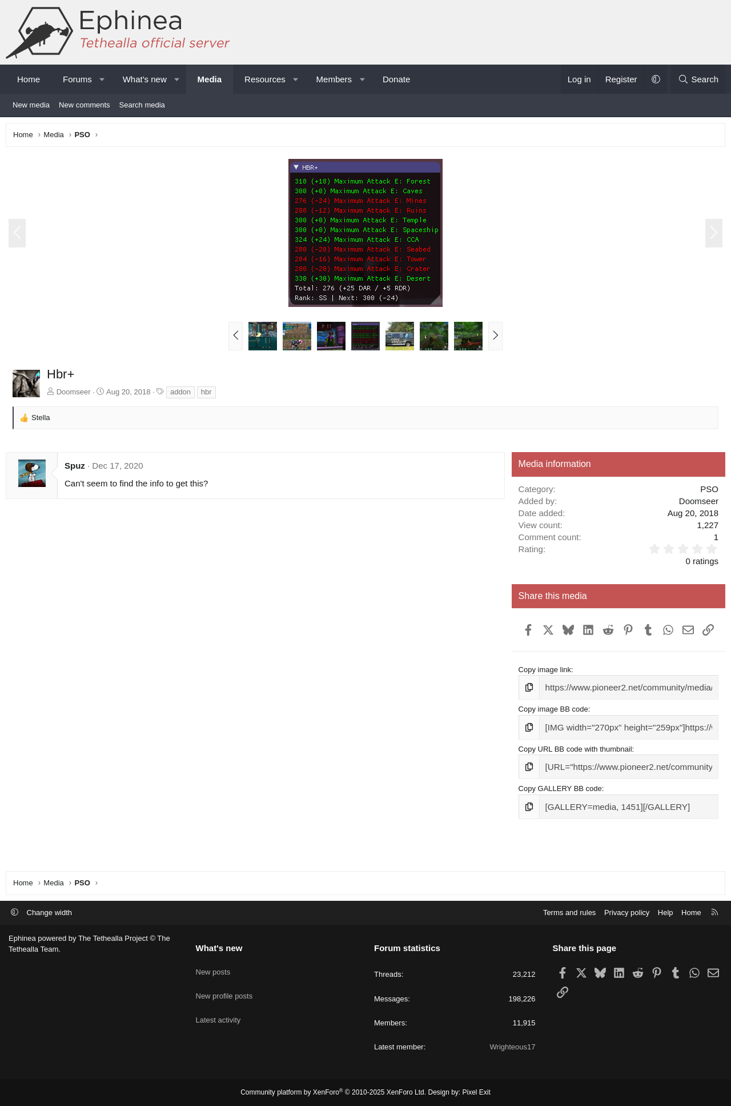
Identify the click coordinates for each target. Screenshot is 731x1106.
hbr (209, 394)
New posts (213, 968)
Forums (77, 79)
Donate (396, 79)
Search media (142, 105)
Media (210, 79)
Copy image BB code (552, 729)
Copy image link (544, 692)
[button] (102, 79)
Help (665, 912)
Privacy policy (626, 912)
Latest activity (218, 1009)
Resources (265, 79)
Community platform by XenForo (333, 1092)
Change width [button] (50, 912)
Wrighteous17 (513, 1047)
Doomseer (76, 394)
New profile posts (224, 988)
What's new (145, 79)
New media (31, 105)
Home (28, 79)
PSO (706, 492)
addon (183, 394)
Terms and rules (569, 912)
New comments (84, 105)
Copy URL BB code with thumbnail (574, 768)
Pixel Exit (477, 1092)
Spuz (77, 468)
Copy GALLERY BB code (559, 805)
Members (334, 79)
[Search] (698, 79)
